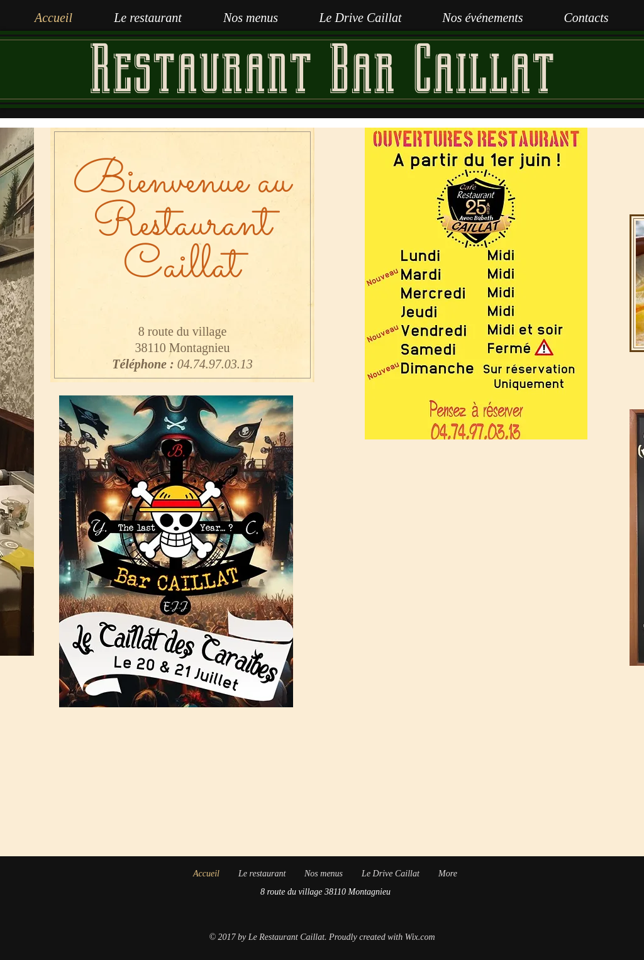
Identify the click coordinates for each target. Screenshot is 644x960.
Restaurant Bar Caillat (322, 69)
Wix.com (420, 937)
